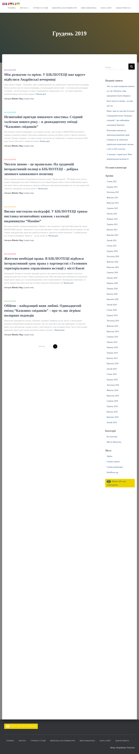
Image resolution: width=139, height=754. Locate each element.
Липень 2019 (112, 342)
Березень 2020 (112, 299)
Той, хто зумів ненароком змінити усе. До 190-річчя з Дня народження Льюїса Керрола (120, 91)
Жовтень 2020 (112, 262)
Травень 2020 (112, 288)
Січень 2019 (112, 374)
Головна (12, 8)
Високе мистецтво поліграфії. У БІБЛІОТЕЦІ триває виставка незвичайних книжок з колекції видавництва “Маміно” (46, 216)
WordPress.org (112, 472)
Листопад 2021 (113, 192)
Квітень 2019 (112, 358)
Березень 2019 (112, 363)
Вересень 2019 (113, 331)
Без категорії (10, 70)
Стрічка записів (113, 461)
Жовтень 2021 (112, 197)
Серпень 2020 (112, 272)
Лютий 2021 (112, 240)
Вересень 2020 (113, 267)
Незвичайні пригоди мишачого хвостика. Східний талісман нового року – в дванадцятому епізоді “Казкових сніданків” (43, 121)
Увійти (109, 456)
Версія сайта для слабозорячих (21, 726)
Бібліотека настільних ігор (64, 8)
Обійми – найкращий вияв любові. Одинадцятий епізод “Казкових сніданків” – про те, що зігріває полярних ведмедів (42, 310)
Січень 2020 (112, 310)
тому (29, 99)
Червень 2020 (112, 283)
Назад (42, 346)
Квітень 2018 (112, 412)
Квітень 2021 (112, 229)
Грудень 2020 (112, 251)
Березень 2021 (112, 235)
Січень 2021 (112, 246)
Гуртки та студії (40, 8)
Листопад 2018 (113, 385)
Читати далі (41, 94)
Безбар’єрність (123, 8)
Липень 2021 (112, 214)
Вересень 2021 (113, 203)
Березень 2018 (112, 417)
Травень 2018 (112, 406)
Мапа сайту (106, 8)
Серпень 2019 (112, 337)
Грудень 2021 (112, 187)
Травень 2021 (112, 224)
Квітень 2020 (112, 294)
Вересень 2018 (113, 396)
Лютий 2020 (112, 305)
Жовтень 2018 (112, 390)
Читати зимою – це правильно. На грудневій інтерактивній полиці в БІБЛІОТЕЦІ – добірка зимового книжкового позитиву (41, 169)
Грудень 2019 (112, 315)
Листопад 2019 (113, 320)
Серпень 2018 (112, 401)
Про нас (24, 8)
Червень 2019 (112, 347)
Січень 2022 (112, 181)
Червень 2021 (112, 219)
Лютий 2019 (112, 369)
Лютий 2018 (112, 422)
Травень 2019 (112, 353)
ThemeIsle (131, 748)
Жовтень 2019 (112, 326)
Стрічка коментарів (115, 467)
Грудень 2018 (112, 379)
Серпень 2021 (112, 208)
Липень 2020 (112, 278)
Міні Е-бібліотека (88, 8)
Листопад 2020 (113, 256)
